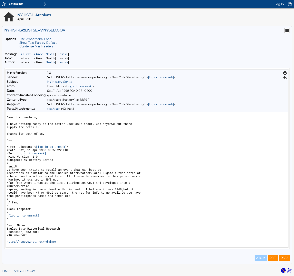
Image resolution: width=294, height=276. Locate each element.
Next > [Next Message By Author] (50, 62)
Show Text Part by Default (38, 43)
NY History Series (59, 82)
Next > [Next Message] (50, 54)
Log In (279, 4)
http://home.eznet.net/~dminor (32, 241)
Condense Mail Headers (36, 46)
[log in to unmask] (161, 77)
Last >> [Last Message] (63, 54)
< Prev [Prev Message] (38, 54)
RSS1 (272, 258)
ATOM (260, 258)
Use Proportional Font (35, 39)
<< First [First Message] (25, 54)
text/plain (53, 109)
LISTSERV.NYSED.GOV (18, 271)
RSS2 (284, 258)
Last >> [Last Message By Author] (63, 62)
